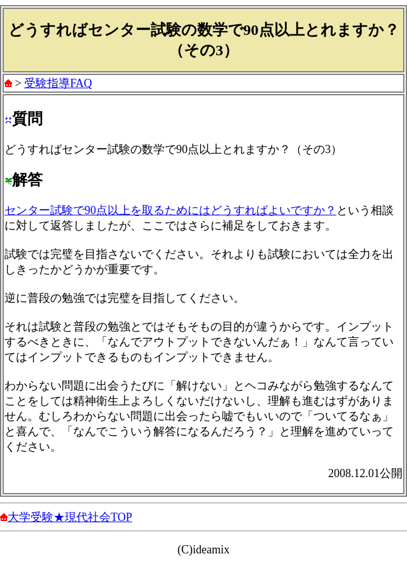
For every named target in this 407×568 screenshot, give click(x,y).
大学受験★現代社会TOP (70, 517)
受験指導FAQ (58, 83)
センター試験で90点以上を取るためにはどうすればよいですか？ (170, 210)
